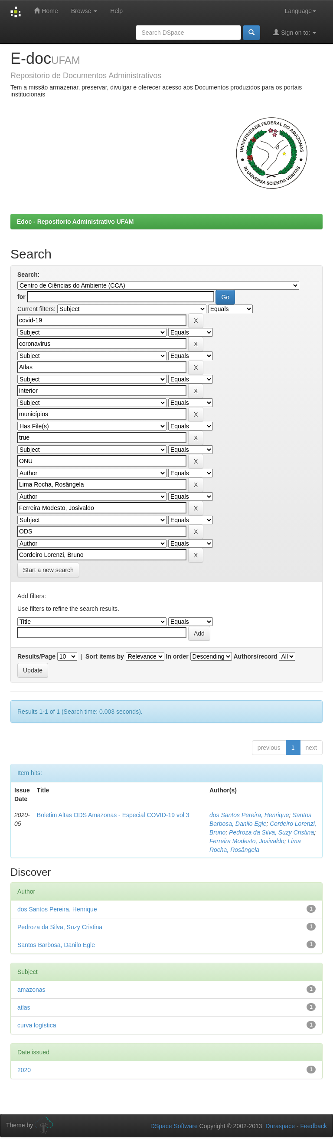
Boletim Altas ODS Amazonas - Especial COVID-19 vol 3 (113, 814)
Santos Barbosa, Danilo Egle (56, 944)
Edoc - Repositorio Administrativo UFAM (75, 221)
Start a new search (48, 569)
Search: (28, 274)
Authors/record (255, 656)
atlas (23, 1007)
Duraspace (280, 1126)
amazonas (31, 989)
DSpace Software (174, 1126)
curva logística (36, 1025)
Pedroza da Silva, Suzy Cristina (271, 832)
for (21, 296)
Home (46, 10)
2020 (24, 1070)
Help (116, 10)
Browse (84, 10)
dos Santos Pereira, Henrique (249, 814)
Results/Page (36, 656)
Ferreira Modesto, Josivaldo (246, 841)
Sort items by (104, 656)
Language (300, 10)
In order (177, 656)
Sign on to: (294, 32)
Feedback (313, 1126)
